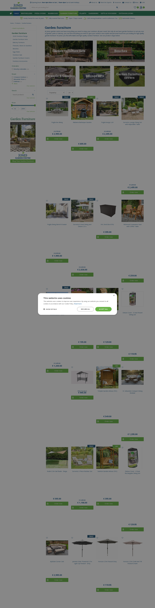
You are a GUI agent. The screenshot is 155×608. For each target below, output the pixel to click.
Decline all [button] (85, 309)
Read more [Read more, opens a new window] (78, 304)
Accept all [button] (103, 309)
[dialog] (77, 304)
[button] (50, 309)
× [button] (114, 295)
